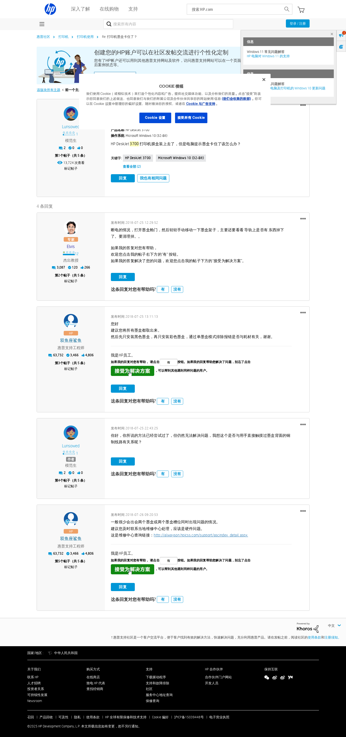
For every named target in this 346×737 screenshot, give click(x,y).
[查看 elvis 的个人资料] (71, 245)
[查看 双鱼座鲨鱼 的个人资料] (71, 339)
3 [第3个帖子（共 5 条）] (59, 361)
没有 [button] (177, 288)
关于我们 (34, 668)
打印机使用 (85, 37)
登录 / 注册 (298, 23)
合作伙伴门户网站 (218, 676)
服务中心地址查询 (159, 693)
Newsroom (34, 699)
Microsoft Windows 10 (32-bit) (181, 158)
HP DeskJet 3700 (138, 158)
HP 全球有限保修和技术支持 (126, 716)
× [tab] (332, 33)
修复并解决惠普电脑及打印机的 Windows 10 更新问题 (286, 88)
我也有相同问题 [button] (153, 178)
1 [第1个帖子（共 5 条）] (59, 155)
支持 (149, 668)
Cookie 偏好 (160, 716)
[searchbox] (234, 9)
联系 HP (33, 676)
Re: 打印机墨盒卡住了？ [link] (119, 37)
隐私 (77, 716)
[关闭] (264, 79)
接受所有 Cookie (191, 117)
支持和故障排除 (157, 681)
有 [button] (163, 288)
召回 (30, 716)
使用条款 (314, 636)
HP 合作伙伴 (214, 668)
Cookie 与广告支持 (200, 104)
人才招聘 (34, 681)
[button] (303, 105)
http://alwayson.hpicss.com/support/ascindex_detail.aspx (201, 533)
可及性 (63, 716)
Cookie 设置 (155, 117)
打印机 (63, 37)
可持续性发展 (37, 693)
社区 (149, 687)
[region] (175, 101)
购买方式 (93, 668)
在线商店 (93, 676)
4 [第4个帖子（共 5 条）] (59, 479)
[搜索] (168, 24)
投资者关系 (35, 687)
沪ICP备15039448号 (189, 716)
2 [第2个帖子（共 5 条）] (59, 274)
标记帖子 (71, 168)
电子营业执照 (219, 716)
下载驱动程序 (156, 676)
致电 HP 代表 (95, 681)
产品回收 (46, 716)
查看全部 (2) (132, 166)
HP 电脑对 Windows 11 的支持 (268, 56)
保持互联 (271, 668)
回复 (123, 178)
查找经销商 (94, 687)
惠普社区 (43, 37)
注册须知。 (332, 636)
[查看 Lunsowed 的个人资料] (71, 127)
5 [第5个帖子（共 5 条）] (59, 560)
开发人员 (211, 681)
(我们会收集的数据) (236, 99)
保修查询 (152, 699)
